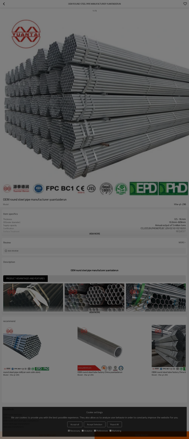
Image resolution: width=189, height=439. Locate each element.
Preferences (101, 430)
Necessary (74, 430)
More (181, 242)
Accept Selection (94, 424)
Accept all (74, 424)
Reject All (114, 424)
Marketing (115, 430)
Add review (13, 250)
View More (94, 233)
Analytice (87, 430)
